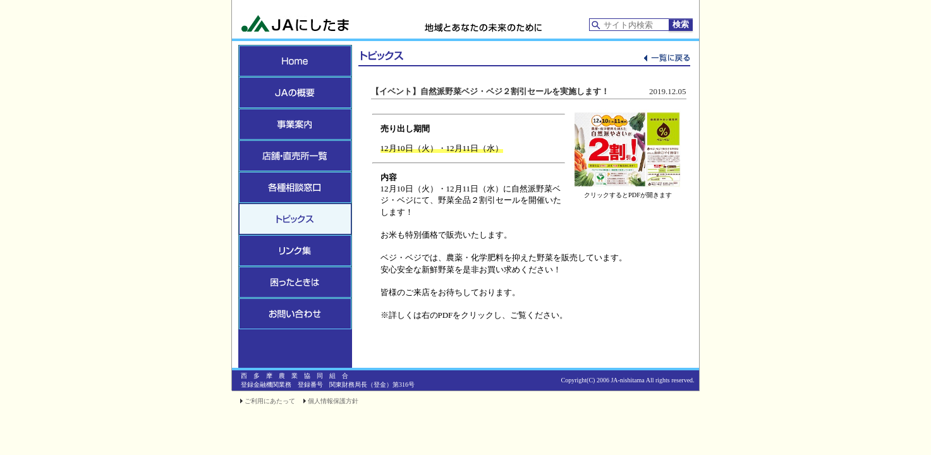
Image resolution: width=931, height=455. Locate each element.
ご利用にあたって (270, 400)
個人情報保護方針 (333, 400)
